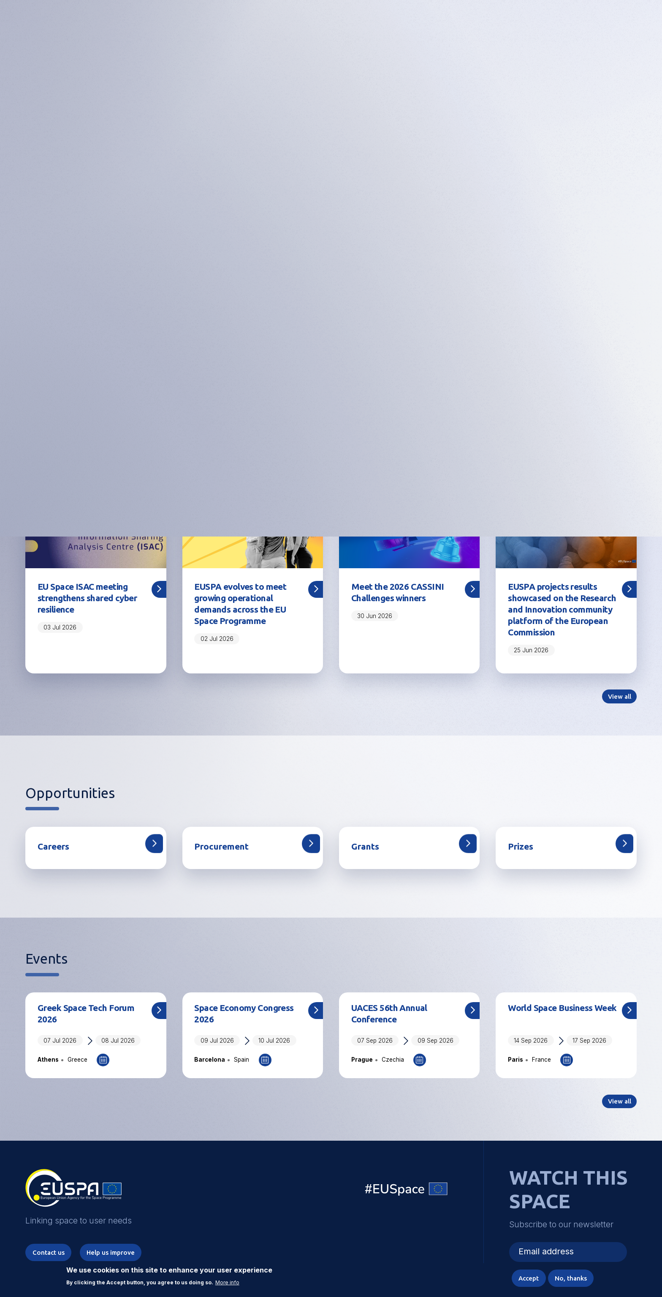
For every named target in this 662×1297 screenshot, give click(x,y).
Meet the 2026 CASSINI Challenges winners (402, 593)
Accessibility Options (565, 28)
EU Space (406, 1213)
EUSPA (73, 1213)
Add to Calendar (103, 1081)
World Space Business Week (555, 1033)
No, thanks (569, 1277)
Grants (367, 865)
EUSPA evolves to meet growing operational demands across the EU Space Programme (246, 606)
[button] (609, 27)
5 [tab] (347, 387)
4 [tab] (333, 387)
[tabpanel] (331, 228)
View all (617, 715)
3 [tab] (318, 387)
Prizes (522, 865)
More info (227, 1281)
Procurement (224, 865)
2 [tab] (304, 387)
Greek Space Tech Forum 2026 (92, 1033)
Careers (56, 865)
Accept (523, 1277)
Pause (387, 389)
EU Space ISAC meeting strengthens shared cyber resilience (88, 599)
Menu (632, 28)
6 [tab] (362, 387)
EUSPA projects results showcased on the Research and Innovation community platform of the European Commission (562, 618)
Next (648, 228)
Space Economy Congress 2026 (249, 1033)
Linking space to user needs (497, 28)
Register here (331, 262)
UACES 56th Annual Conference (393, 1033)
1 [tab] (282, 387)
